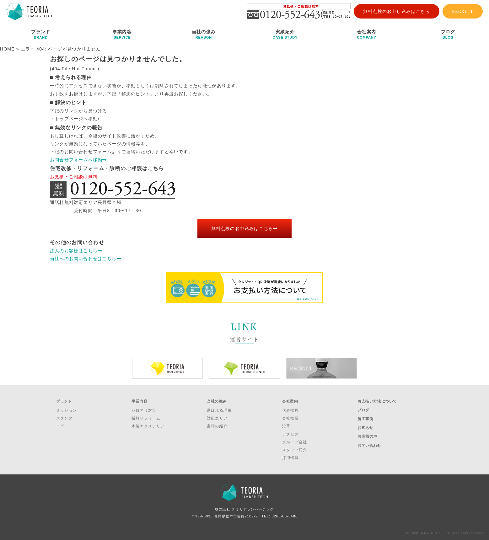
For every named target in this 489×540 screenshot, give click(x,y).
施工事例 (365, 417)
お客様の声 (367, 434)
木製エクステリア (148, 426)
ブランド (41, 34)
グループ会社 (294, 441)
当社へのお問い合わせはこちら (85, 258)
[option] (167, 368)
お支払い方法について (377, 401)
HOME (7, 48)
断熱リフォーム (146, 418)
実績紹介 (285, 34)
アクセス (290, 433)
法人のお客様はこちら (76, 250)
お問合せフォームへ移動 (78, 159)
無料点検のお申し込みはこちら (396, 11)
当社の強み (203, 34)
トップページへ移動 (77, 118)
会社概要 (290, 418)
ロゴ (60, 426)
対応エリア (217, 418)
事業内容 (122, 34)
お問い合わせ (369, 443)
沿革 (286, 426)
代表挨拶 (290, 410)
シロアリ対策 (144, 410)
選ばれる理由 (219, 410)
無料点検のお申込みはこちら (244, 228)
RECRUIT (462, 11)
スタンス (64, 418)
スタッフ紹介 (294, 449)
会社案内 (366, 34)
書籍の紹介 (217, 426)
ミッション (66, 410)
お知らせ (365, 426)
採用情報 (290, 457)
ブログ (448, 34)
